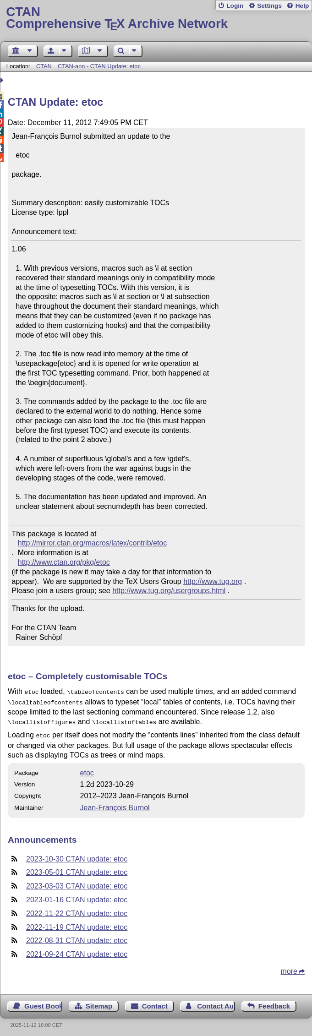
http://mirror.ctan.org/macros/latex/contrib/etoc (92, 543)
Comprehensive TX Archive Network (156, 18)
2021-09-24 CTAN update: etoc (76, 950)
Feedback (274, 1002)
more (289, 967)
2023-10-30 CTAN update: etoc (76, 855)
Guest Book (43, 1002)
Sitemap (99, 1002)
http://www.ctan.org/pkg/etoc (64, 562)
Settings (269, 5)
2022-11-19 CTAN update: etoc (76, 923)
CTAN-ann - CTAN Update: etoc (99, 66)
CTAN (44, 66)
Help (302, 5)
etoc (87, 769)
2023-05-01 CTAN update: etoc (76, 868)
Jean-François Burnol (115, 804)
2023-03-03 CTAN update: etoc (76, 882)
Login (234, 5)
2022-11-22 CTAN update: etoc (76, 910)
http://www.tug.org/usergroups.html (168, 590)
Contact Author (216, 1002)
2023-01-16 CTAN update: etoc (76, 896)
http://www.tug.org (212, 581)
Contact (155, 1002)
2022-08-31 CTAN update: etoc (76, 937)
